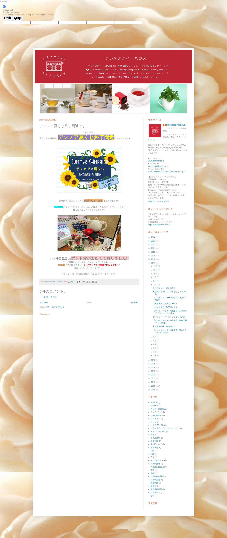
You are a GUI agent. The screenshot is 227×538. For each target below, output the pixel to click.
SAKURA (154, 406)
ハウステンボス (157, 425)
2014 (153, 367)
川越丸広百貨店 (157, 467)
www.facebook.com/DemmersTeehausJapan (167, 171)
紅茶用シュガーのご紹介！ (164, 288)
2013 (153, 371)
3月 (155, 348)
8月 (155, 281)
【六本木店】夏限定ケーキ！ (165, 303)
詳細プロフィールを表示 (158, 201)
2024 (153, 237)
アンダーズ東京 (157, 409)
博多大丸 (154, 483)
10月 (155, 274)
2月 (155, 352)
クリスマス (155, 418)
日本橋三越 (155, 480)
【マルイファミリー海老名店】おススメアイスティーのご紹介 (170, 312)
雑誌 (152, 454)
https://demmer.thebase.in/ (159, 224)
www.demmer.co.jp (156, 161)
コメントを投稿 (50, 297)
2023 (153, 241)
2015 (153, 364)
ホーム (89, 302)
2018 (153, 259)
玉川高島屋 (155, 438)
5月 (155, 341)
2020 (153, 252)
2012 (153, 375)
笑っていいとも (157, 460)
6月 (155, 337)
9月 (155, 277)
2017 (153, 263)
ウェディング (156, 412)
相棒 (152, 470)
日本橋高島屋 (156, 476)
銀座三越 (154, 441)
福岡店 (153, 486)
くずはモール (156, 415)
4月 (155, 344)
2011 (153, 378)
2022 (153, 245)
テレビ (153, 422)
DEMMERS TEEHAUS (176, 125)
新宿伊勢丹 (155, 464)
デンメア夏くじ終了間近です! (165, 307)
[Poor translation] (18, 18)
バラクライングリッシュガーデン (165, 428)
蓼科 (152, 496)
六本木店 (154, 492)
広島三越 (154, 447)
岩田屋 (153, 435)
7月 (155, 285)
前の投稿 (134, 302)
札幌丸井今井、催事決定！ (164, 326)
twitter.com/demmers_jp (158, 166)
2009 (153, 386)
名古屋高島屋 (156, 489)
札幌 (152, 451)
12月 (155, 266)
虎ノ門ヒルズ (156, 444)
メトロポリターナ (158, 431)
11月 (155, 270)
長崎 (152, 473)
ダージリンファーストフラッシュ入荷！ (170, 317)
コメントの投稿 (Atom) (54, 307)
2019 (153, 256)
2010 (153, 382)
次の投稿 (44, 302)
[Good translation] (8, 18)
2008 (153, 389)
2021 (153, 248)
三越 (152, 457)
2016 (153, 360)
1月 (155, 355)
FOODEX (155, 402)
